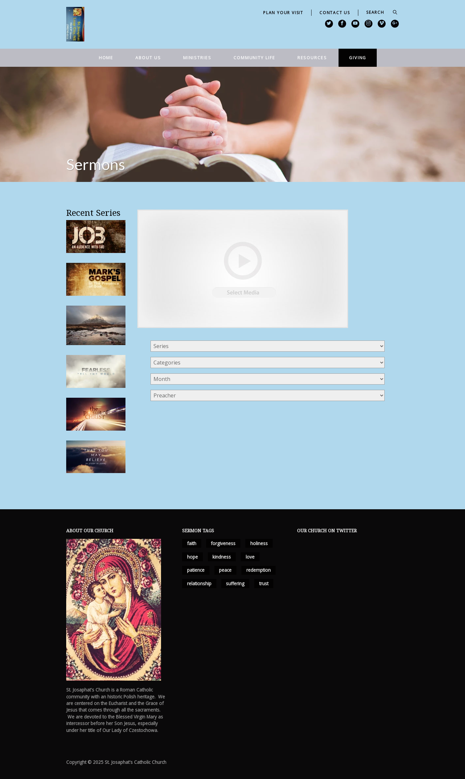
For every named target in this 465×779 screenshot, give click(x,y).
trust (263, 583)
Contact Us (334, 12)
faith (191, 543)
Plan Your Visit (283, 12)
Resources (312, 58)
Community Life (254, 58)
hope (192, 557)
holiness (259, 543)
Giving (357, 58)
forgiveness (223, 543)
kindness (221, 557)
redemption (258, 570)
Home (106, 58)
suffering (235, 583)
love (250, 557)
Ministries (197, 58)
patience (196, 570)
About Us (148, 58)
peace (225, 570)
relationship (199, 583)
